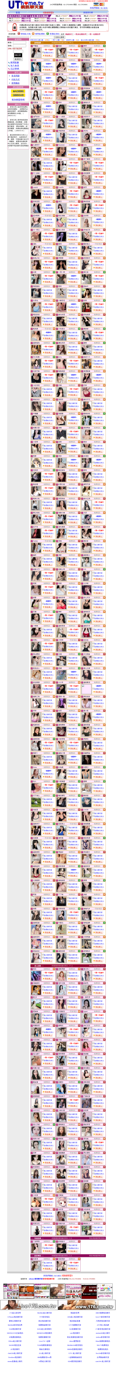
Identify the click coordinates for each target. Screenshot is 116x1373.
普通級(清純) (55, 34)
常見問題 (15, 76)
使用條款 (15, 83)
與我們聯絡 (94, 8)
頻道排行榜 (88, 13)
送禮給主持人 (48, 53)
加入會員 (104, 8)
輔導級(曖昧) (40, 34)
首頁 (18, 12)
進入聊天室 (72, 78)
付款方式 (15, 79)
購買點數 (13, 62)
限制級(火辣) (26, 34)
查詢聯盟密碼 (18, 100)
